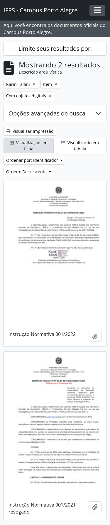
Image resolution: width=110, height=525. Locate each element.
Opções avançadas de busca (47, 113)
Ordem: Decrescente (27, 171)
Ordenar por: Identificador (32, 160)
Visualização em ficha (29, 146)
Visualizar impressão (29, 131)
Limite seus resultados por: (55, 48)
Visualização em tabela (80, 146)
